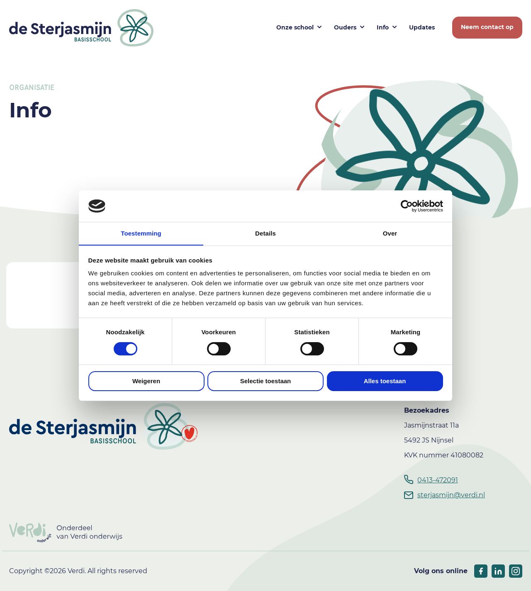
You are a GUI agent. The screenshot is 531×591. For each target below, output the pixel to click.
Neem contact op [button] (487, 27)
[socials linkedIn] (498, 571)
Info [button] (383, 27)
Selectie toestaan (265, 381)
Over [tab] (390, 233)
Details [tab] (265, 233)
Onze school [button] (295, 27)
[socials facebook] (481, 571)
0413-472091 (437, 480)
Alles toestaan (385, 381)
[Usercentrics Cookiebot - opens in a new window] (406, 205)
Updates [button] (422, 27)
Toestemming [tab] (141, 233)
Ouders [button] (345, 27)
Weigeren (146, 381)
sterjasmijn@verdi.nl (451, 495)
